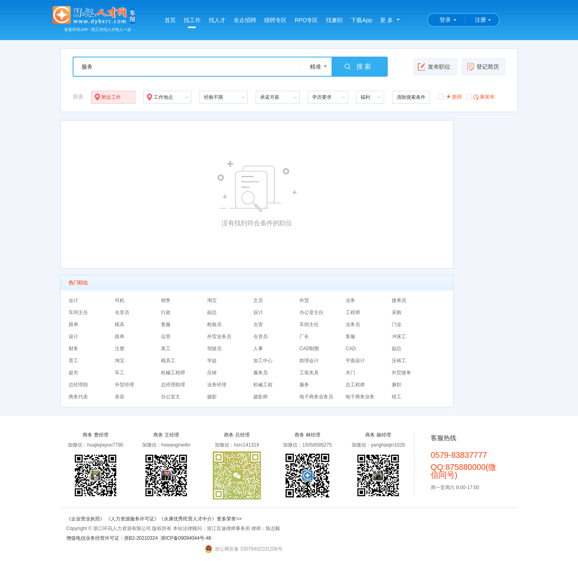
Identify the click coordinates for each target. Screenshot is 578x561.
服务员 (260, 372)
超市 (73, 372)
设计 (258, 312)
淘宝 (212, 300)
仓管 (258, 324)
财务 (73, 348)
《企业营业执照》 (86, 519)
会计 (73, 300)
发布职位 (434, 67)
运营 (166, 336)
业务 (350, 300)
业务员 (353, 324)
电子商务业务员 (316, 397)
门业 (396, 324)
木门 (350, 372)
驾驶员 (214, 348)
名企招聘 (245, 20)
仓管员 (122, 312)
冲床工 (399, 336)
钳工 (396, 397)
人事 (258, 348)
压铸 (212, 372)
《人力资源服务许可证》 (132, 519)
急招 (450, 96)
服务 (304, 385)
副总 (212, 312)
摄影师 (260, 397)
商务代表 (78, 397)
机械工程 (263, 385)
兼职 (396, 385)
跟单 (73, 324)
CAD (351, 348)
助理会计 (309, 360)
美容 (119, 397)
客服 (166, 324)
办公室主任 (311, 312)
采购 (396, 312)
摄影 (212, 397)
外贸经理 (124, 385)
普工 (73, 360)
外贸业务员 (219, 336)
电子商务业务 (360, 397)
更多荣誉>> (229, 519)
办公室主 (170, 397)
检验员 (214, 324)
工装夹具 (309, 372)
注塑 (119, 348)
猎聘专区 (275, 20)
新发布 (480, 96)
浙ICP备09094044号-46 (186, 538)
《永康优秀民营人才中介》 (188, 519)
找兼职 (334, 20)
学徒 (212, 360)
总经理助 (78, 385)
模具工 (168, 360)
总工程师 (355, 385)
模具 (119, 324)
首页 (170, 20)
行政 (166, 312)
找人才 (217, 20)
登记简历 (482, 67)
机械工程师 (173, 372)
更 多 (386, 20)
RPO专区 (306, 20)
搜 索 (357, 67)
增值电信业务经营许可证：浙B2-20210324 (112, 538)
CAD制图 (309, 348)
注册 (480, 19)
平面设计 (355, 360)
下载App (361, 20)
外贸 (304, 300)
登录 (445, 19)
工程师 (353, 312)
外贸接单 (401, 372)
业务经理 (216, 385)
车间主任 (78, 312)
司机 (119, 300)
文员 (258, 300)
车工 (119, 372)
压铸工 (399, 360)
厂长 (304, 336)
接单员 (399, 300)
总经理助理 (173, 385)
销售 (166, 300)
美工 (166, 348)
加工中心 (263, 360)
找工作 (192, 22)
